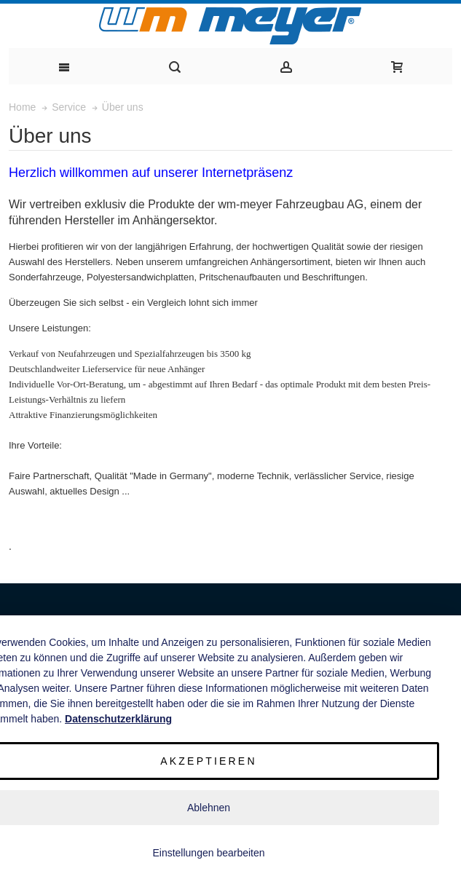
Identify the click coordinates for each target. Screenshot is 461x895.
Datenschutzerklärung (118, 719)
